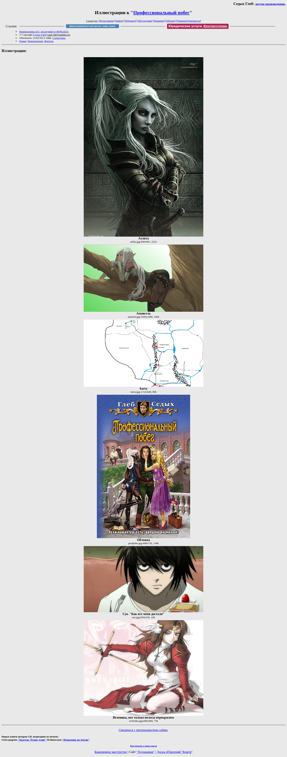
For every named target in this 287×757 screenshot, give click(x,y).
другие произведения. (270, 4)
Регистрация (106, 20)
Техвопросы (193, 20)
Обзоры (170, 20)
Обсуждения (144, 20)
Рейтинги (130, 20)
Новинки (159, 20)
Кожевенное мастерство (110, 752)
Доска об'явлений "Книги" (175, 752)
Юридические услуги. (198, 26)
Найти (119, 20)
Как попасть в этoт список (143, 746)
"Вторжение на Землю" (75, 739)
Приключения (35, 41)
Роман (22, 41)
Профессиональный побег (161, 12)
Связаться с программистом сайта (143, 730)
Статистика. (59, 37)
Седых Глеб (39, 34)
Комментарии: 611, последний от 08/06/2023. (44, 31)
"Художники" (145, 752)
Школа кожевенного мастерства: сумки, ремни (92, 26)
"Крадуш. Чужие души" (32, 739)
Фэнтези (49, 41)
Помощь (181, 20)
